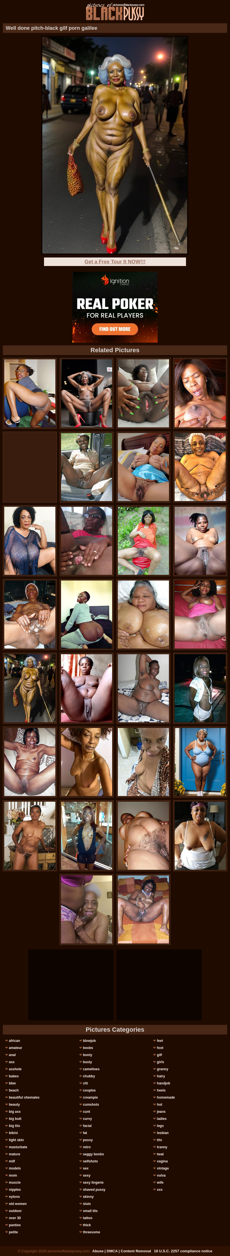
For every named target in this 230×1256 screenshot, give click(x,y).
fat (85, 1133)
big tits (14, 1126)
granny (162, 1069)
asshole (15, 1069)
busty (87, 1062)
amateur (15, 1048)
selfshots (90, 1161)
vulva (161, 1175)
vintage (163, 1168)
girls (160, 1062)
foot (160, 1048)
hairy (161, 1076)
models (15, 1168)
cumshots (91, 1105)
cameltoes (91, 1069)
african (14, 1041)
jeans (161, 1112)
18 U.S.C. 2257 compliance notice (183, 1251)
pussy (88, 1140)
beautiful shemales (24, 1097)
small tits (90, 1211)
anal (12, 1055)
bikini (13, 1133)
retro (87, 1147)
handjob (163, 1083)
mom (13, 1175)
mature (14, 1154)
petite (13, 1232)
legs (160, 1126)
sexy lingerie (93, 1183)
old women (18, 1204)
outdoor (15, 1211)
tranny (162, 1147)
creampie (90, 1097)
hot (159, 1105)
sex (86, 1168)
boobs (88, 1048)
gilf (159, 1055)
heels (161, 1090)
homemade (166, 1097)
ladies (162, 1119)
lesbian (163, 1133)
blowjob (89, 1041)
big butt (15, 1119)
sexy (87, 1175)
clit (85, 1083)
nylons (14, 1197)
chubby (89, 1076)
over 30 (15, 1218)
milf (12, 1161)
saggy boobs (93, 1154)
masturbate (18, 1147)
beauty (14, 1105)
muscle (14, 1183)
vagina (162, 1161)
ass (11, 1062)
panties (15, 1225)
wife (160, 1183)
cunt (86, 1112)
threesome (91, 1232)
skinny (88, 1197)
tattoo (87, 1218)
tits (159, 1140)
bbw (12, 1083)
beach (14, 1090)
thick (87, 1225)
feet (160, 1041)
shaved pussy (94, 1190)
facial (87, 1126)
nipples (15, 1190)
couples (89, 1090)
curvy (87, 1119)
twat (160, 1154)
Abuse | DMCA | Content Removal (121, 1251)
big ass (14, 1112)
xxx (160, 1190)
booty (87, 1055)
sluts (87, 1204)
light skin (16, 1140)
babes (14, 1076)
